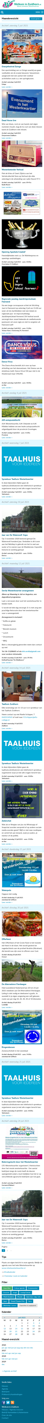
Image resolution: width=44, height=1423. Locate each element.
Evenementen (33, 1288)
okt (24, 1347)
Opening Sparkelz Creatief (13, 252)
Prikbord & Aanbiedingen (12, 1394)
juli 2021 (22, 1317)
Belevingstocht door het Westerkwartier (20, 1162)
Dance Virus (7, 361)
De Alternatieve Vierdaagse (14, 984)
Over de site (7, 1415)
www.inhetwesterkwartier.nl (13, 1268)
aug (18, 1347)
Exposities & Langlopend (28, 1305)
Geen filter (7, 1288)
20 (10, 1331)
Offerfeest (6, 939)
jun (12, 1347)
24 (34, 1331)
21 (16, 1331)
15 (22, 1328)
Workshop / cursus (9, 1305)
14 (16, 1328)
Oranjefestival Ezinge (11, 66)
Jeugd (15, 1292)
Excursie (6, 1292)
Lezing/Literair (25, 1292)
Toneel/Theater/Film (18, 1301)
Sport (5, 1301)
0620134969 (7, 717)
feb (3, 1353)
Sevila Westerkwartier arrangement (18, 590)
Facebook (3, 1402)
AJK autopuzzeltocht (11, 420)
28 (16, 1334)
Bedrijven (6, 1391)
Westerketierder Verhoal (12, 169)
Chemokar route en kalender (15, 1276)
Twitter (8, 1402)
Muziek (19, 1297)
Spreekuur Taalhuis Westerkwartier (17, 479)
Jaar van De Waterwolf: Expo (15, 535)
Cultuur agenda (19, 1288)
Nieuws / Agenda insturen (12, 1409)
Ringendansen (8, 1047)
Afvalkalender (9, 1272)
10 (34, 1326)
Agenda (5, 1389)
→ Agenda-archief (9, 1371)
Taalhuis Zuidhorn (10, 704)
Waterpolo (6, 890)
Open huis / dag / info (33, 1297)
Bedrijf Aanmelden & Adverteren (15, 1412)
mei (9, 1347)
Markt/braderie (8, 1297)
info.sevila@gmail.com (31, 651)
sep (21, 1347)
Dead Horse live (9, 120)
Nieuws (5, 1386)
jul (15, 1347)
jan (3, 1347)
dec (31, 1347)
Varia (30, 1301)
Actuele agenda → (36, 18)
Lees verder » (7, 87)
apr (6, 1347)
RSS (12, 1402)
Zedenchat (6, 820)
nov (28, 1347)
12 (5, 1328)
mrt (6, 1353)
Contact (5, 1418)
